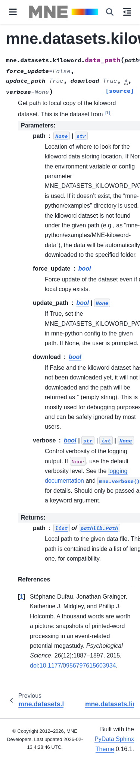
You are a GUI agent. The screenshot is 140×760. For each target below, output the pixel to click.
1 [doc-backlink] (21, 596)
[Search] (109, 12)
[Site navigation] (13, 12)
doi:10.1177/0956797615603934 (73, 665)
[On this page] (127, 12)
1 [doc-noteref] (107, 112)
